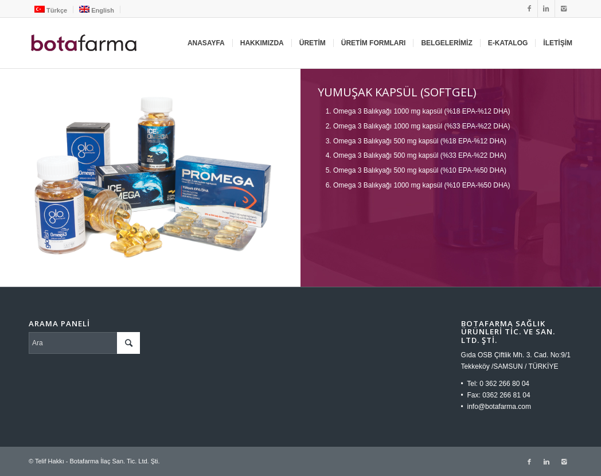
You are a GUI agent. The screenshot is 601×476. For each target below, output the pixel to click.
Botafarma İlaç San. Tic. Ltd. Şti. (114, 461)
